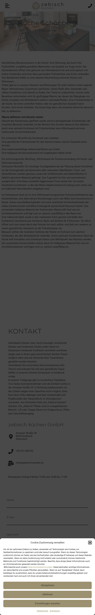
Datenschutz (42, 611)
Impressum (55, 611)
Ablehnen (47, 594)
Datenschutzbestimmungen (39, 567)
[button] (90, 542)
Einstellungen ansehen (47, 603)
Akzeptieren (47, 585)
